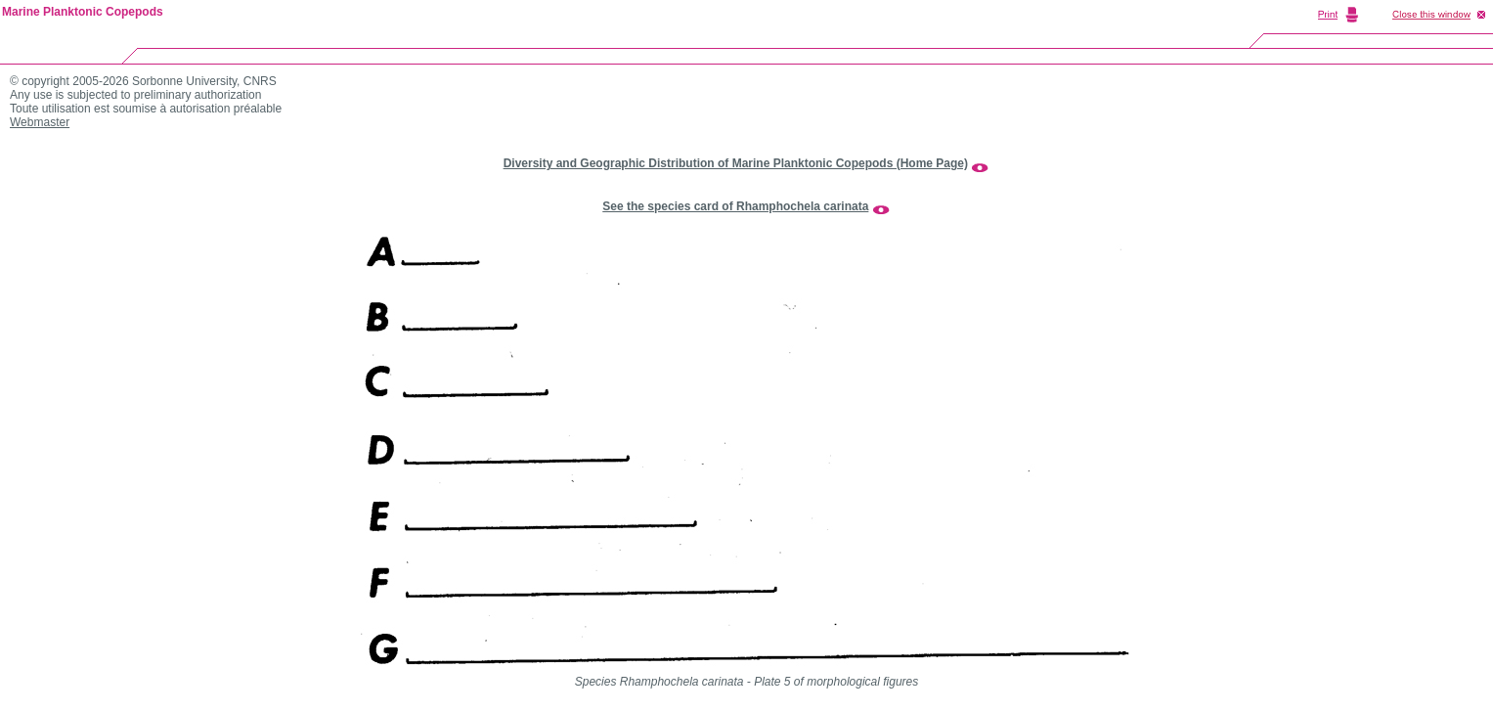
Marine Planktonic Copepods (82, 12)
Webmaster (39, 122)
